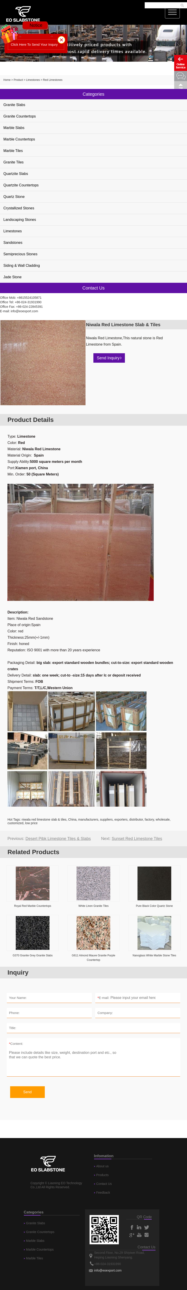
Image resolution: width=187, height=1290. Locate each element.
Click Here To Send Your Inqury (34, 44)
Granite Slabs (14, 105)
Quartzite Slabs (15, 174)
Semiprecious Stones (20, 254)
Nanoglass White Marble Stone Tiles (154, 955)
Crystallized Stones (18, 208)
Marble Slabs (13, 128)
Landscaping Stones (19, 220)
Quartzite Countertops (21, 185)
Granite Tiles (13, 162)
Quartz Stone (14, 197)
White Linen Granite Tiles (93, 906)
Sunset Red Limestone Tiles (137, 838)
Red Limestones (53, 79)
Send (27, 1092)
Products (102, 1175)
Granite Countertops (19, 116)
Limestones (33, 79)
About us (102, 1166)
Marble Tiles (13, 151)
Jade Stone (12, 277)
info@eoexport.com (24, 311)
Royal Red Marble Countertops (32, 906)
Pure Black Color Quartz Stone (154, 906)
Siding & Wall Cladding (21, 265)
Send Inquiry (109, 358)
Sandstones (13, 242)
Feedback (103, 1192)
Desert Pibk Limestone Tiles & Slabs (58, 838)
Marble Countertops (19, 139)
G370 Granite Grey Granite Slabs (32, 955)
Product (18, 79)
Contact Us (104, 1184)
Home (7, 79)
